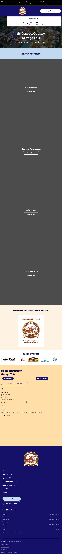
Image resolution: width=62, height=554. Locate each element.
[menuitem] (31, 465)
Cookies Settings (5, 544)
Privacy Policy (4, 538)
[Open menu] (2, 5)
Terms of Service (5, 541)
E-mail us (4, 396)
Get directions (5, 410)
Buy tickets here (31, 48)
